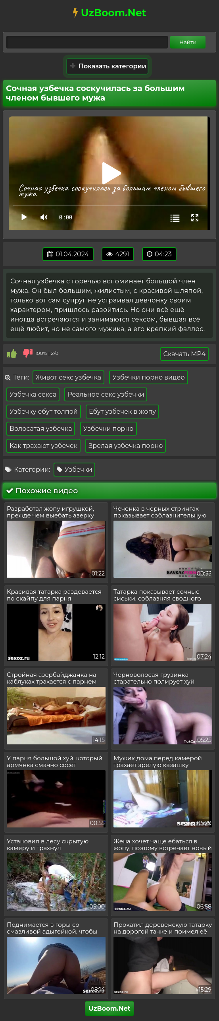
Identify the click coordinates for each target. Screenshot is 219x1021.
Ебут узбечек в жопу (122, 411)
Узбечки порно (108, 428)
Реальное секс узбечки (105, 394)
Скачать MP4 (184, 354)
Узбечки (74, 469)
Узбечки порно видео (148, 377)
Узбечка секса (33, 394)
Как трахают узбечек (43, 445)
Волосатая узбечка (41, 428)
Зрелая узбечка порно (125, 445)
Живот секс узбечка (68, 377)
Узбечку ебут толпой (44, 411)
